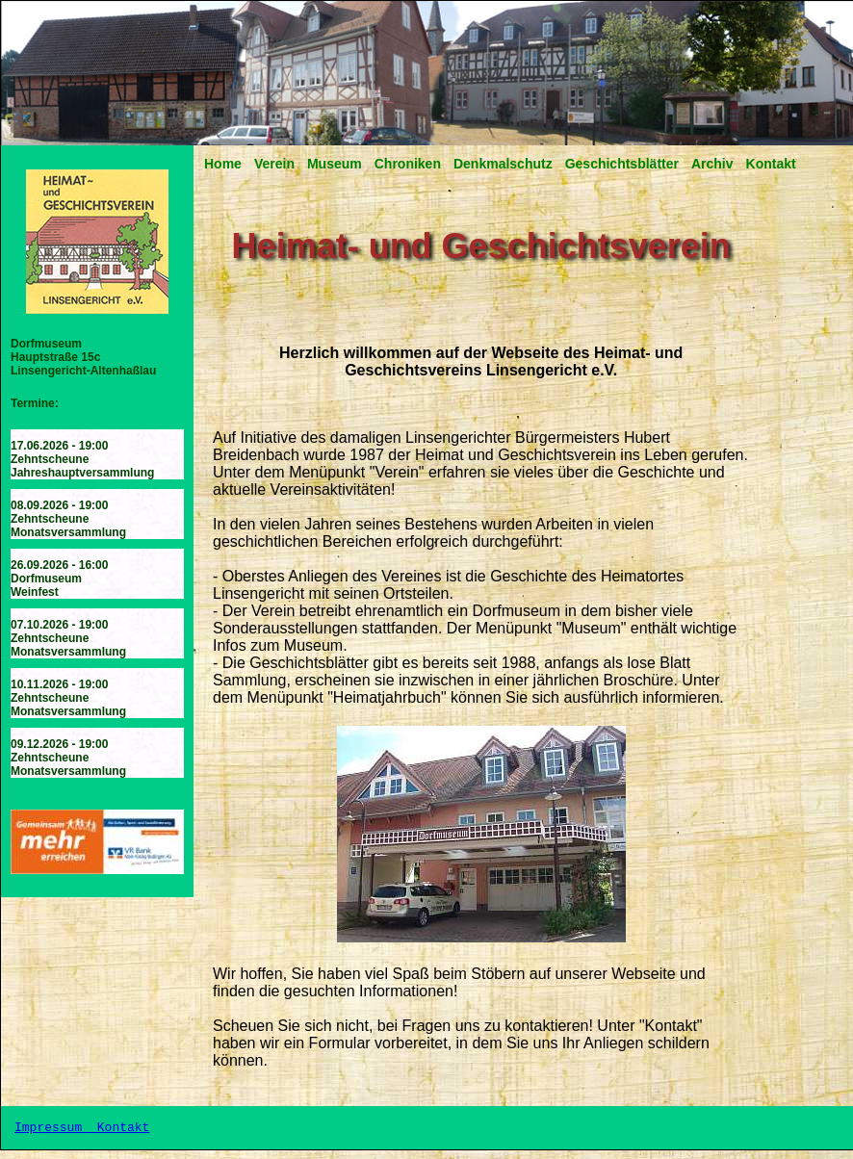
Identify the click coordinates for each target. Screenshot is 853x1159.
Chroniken (408, 163)
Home (223, 163)
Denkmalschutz (503, 163)
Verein (274, 163)
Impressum (52, 1132)
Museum (334, 163)
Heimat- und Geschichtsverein (481, 246)
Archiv (712, 163)
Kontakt (771, 163)
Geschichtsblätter (622, 163)
